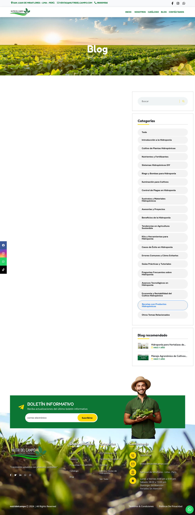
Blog (164, 12)
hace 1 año (158, 347)
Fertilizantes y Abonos (111, 459)
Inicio (128, 12)
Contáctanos (176, 12)
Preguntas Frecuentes (81, 465)
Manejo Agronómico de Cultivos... (169, 355)
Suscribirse (87, 417)
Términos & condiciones (141, 506)
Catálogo (153, 12)
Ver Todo (104, 479)
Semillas (104, 465)
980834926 (102, 2)
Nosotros (140, 12)
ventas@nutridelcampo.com (75, 2)
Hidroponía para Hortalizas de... (168, 344)
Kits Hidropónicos (108, 453)
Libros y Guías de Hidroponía (108, 472)
